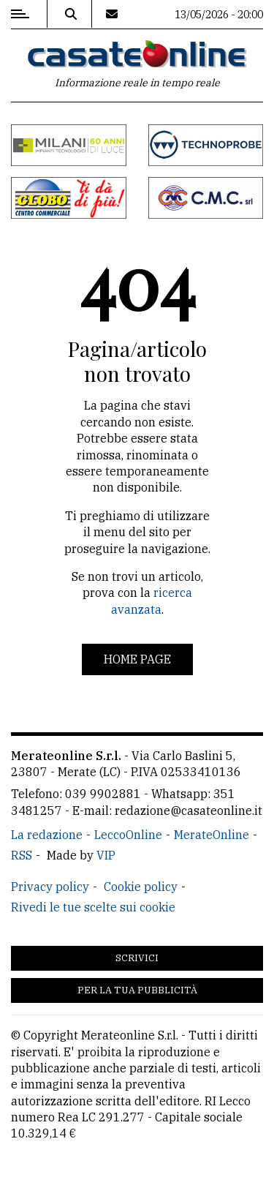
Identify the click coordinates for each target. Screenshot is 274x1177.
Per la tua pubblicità (137, 990)
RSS (21, 855)
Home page (137, 659)
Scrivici (137, 958)
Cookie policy (141, 886)
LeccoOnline (128, 834)
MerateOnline (211, 834)
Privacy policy (50, 886)
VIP (105, 855)
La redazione (47, 834)
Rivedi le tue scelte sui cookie (93, 907)
